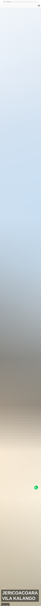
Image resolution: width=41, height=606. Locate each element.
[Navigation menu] (39, 5)
